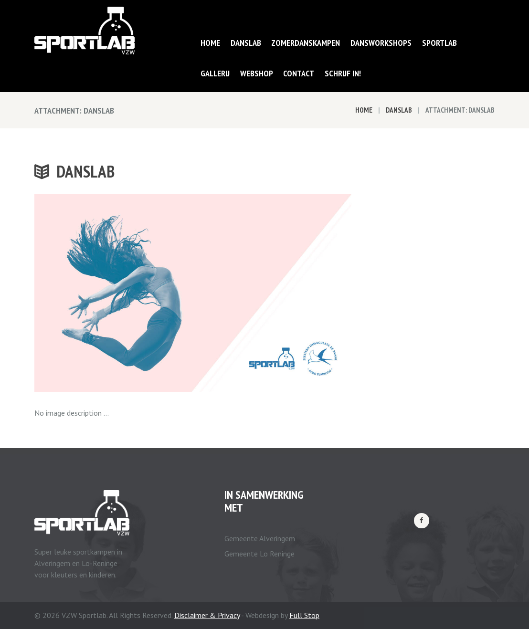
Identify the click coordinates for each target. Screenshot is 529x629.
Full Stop (304, 615)
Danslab (399, 110)
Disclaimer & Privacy (207, 615)
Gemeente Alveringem (259, 538)
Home (363, 110)
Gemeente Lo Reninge (259, 553)
